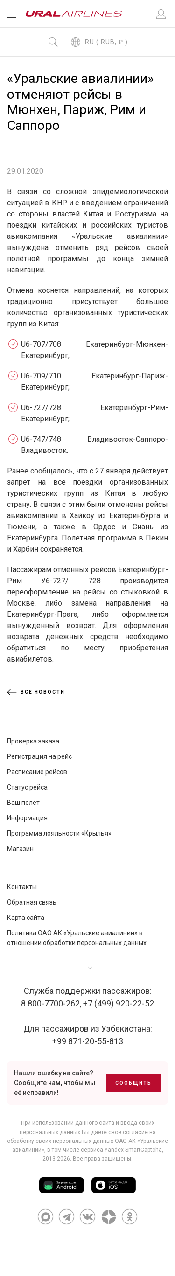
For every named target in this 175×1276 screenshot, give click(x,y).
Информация (27, 818)
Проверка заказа (33, 741)
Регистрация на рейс (39, 756)
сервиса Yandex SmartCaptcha (121, 1150)
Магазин (20, 848)
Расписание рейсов (37, 772)
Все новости (36, 692)
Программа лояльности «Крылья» (59, 833)
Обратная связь (31, 902)
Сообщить (133, 1083)
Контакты (22, 887)
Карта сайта (25, 917)
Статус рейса (27, 787)
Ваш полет (23, 802)
